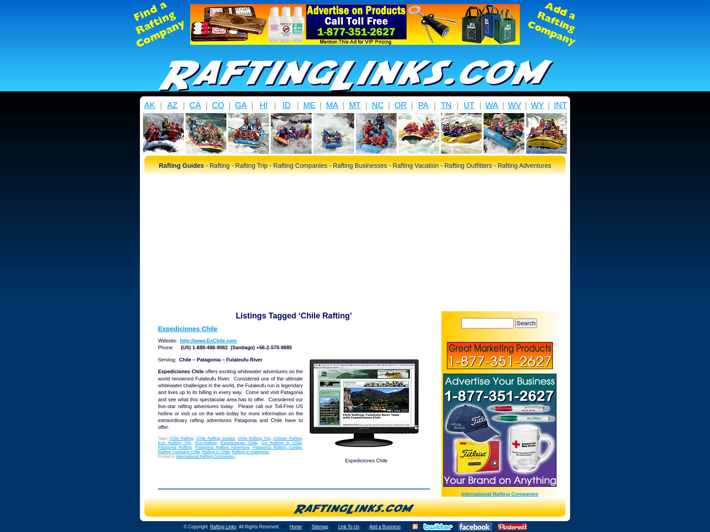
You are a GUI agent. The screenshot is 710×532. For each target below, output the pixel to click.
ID (287, 105)
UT (469, 105)
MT (355, 105)
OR (400, 105)
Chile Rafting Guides (216, 438)
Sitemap (320, 526)
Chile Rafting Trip (254, 438)
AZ (172, 105)
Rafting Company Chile (179, 452)
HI (263, 105)
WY (537, 105)
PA (423, 105)
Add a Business (385, 526)
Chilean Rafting (287, 438)
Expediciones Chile (187, 328)
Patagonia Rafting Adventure (222, 447)
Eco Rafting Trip (174, 443)
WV (514, 105)
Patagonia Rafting (175, 447)
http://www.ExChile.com (208, 340)
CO (218, 105)
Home (296, 526)
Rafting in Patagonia (250, 452)
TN (446, 105)
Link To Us (349, 526)
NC (378, 105)
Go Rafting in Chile (282, 443)
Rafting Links (223, 526)
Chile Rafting (181, 438)
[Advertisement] (355, 243)
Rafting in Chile (216, 452)
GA (241, 105)
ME (309, 105)
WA (491, 105)
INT (560, 105)
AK (149, 105)
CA (195, 105)
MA (332, 105)
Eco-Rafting (205, 443)
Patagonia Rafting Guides (277, 447)
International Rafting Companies (205, 456)
